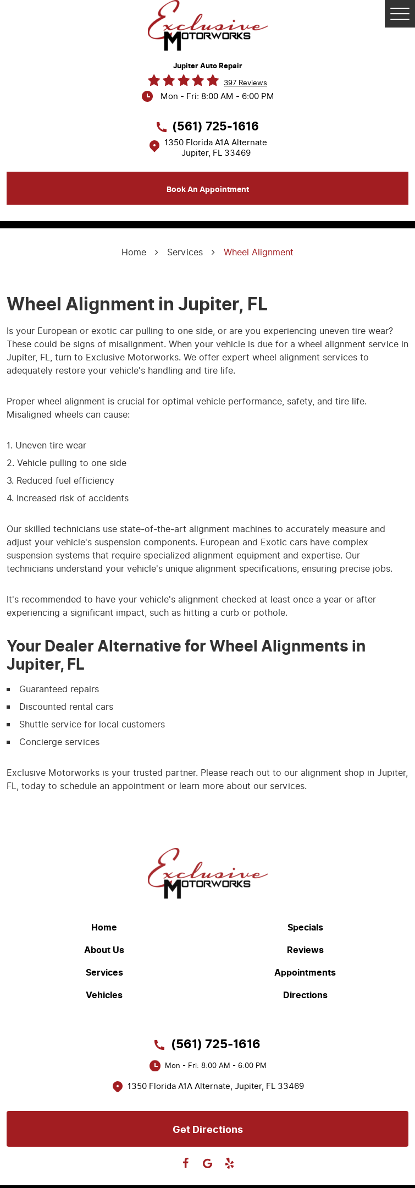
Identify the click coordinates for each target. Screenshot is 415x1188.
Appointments (305, 972)
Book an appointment (208, 189)
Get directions (208, 1129)
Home (133, 252)
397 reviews (245, 83)
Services (185, 252)
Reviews (305, 950)
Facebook (186, 1163)
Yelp (230, 1163)
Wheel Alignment (259, 252)
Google (208, 1163)
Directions (305, 995)
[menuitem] (107, 927)
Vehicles (104, 995)
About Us (104, 950)
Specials (305, 927)
